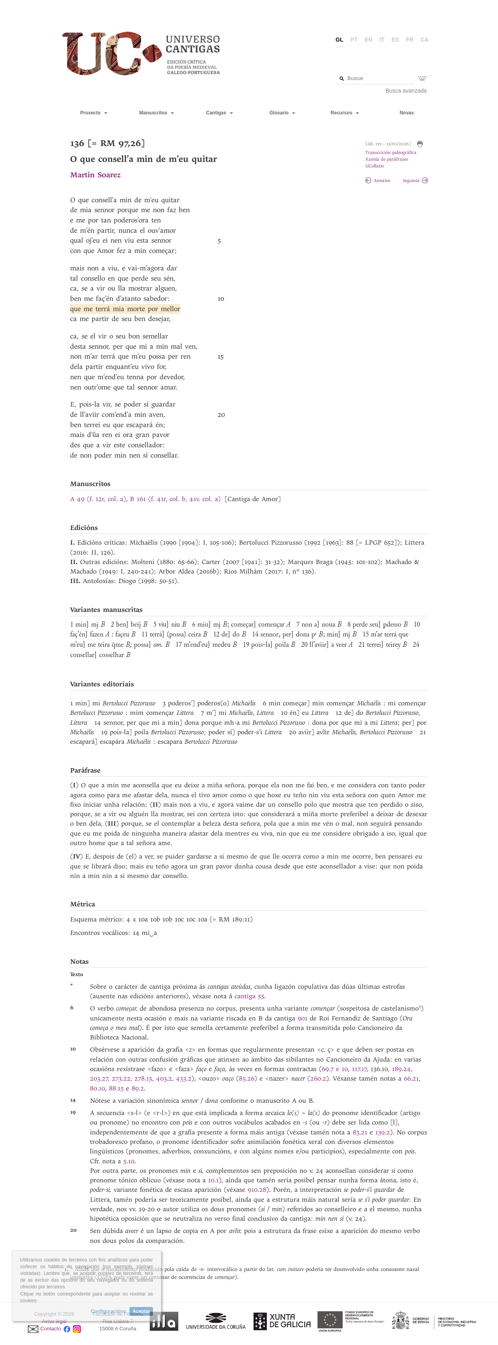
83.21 (360, 1132)
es (395, 39)
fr (410, 39)
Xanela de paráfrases (386, 159)
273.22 (121, 1078)
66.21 (411, 1078)
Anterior (378, 180)
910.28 (257, 1189)
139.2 (382, 1132)
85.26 (246, 1078)
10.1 (213, 1180)
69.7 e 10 (335, 1069)
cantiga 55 (249, 996)
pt (353, 39)
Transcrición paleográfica (390, 152)
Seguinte (415, 180)
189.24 (401, 1069)
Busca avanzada (406, 90)
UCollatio (374, 166)
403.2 (164, 1078)
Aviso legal (54, 1321)
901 (302, 1018)
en (368, 39)
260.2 (318, 1078)
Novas (407, 113)
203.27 (99, 1078)
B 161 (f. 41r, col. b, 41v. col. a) (175, 499)
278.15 (143, 1078)
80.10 (97, 1088)
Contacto (50, 1329)
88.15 (116, 1088)
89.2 (138, 1088)
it (382, 39)
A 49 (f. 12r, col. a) (98, 499)
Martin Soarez (95, 174)
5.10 (128, 1161)
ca (425, 39)
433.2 (183, 1078)
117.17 (359, 1069)
